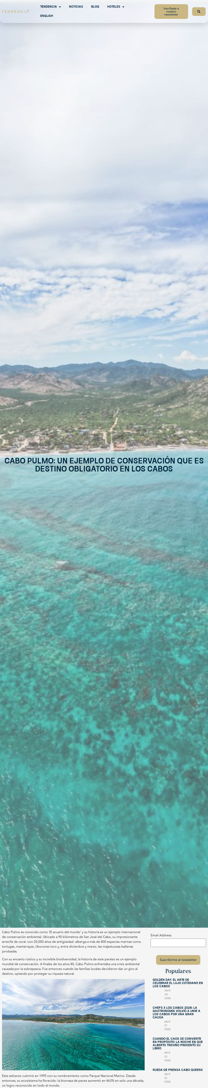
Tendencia (50, 6)
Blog (95, 6)
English (46, 16)
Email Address (161, 935)
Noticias (76, 6)
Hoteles (115, 6)
